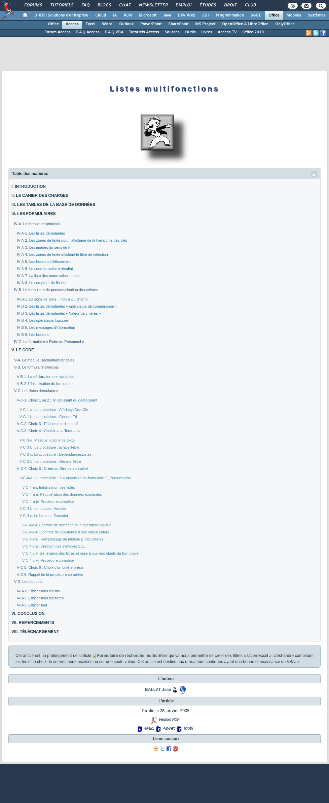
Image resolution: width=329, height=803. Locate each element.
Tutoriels (61, 5)
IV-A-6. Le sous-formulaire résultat (45, 269)
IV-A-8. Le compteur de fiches (41, 283)
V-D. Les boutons (28, 582)
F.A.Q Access (88, 32)
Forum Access (57, 32)
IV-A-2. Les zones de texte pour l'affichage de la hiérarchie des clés (72, 240)
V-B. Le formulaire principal (36, 367)
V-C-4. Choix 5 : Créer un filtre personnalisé (52, 468)
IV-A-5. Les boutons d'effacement (44, 261)
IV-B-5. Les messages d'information (46, 327)
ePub (148, 728)
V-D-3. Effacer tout (32, 605)
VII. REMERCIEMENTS (32, 622)
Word (107, 24)
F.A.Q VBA (114, 32)
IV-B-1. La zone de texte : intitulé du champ (52, 299)
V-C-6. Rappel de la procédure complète (50, 574)
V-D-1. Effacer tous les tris (38, 591)
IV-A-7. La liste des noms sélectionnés (48, 276)
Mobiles (293, 15)
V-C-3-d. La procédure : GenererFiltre (50, 461)
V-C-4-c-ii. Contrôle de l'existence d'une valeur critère (65, 532)
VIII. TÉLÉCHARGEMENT (35, 631)
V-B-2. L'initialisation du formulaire (45, 384)
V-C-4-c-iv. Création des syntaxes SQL (53, 546)
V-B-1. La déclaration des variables (45, 377)
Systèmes (317, 15)
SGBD (256, 15)
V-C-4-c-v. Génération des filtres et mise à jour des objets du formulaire (80, 553)
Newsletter (153, 5)
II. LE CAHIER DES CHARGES (39, 195)
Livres (206, 32)
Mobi (187, 728)
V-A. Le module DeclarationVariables (44, 360)
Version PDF (168, 720)
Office (274, 15)
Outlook (126, 24)
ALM (127, 15)
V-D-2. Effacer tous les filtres (40, 598)
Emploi (183, 5)
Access (72, 24)
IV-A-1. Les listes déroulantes (41, 233)
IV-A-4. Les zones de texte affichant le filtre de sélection (62, 254)
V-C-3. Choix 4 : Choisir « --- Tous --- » (48, 431)
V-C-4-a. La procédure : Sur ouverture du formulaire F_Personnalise (75, 478)
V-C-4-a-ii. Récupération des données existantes (62, 494)
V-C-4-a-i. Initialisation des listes (48, 487)
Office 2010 (253, 32)
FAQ (85, 5)
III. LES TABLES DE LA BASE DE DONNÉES (53, 204)
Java (167, 15)
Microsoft (147, 15)
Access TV (227, 32)
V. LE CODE (22, 350)
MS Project (205, 24)
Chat (124, 5)
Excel (90, 24)
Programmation (230, 15)
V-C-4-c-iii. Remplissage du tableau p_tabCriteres (63, 539)
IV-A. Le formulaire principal (37, 224)
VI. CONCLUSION (28, 613)
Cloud (100, 15)
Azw (166, 728)
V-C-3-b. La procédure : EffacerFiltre (49, 447)
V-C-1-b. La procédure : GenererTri (48, 417)
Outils (190, 32)
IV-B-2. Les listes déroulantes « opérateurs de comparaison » (67, 306)
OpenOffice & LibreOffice (245, 24)
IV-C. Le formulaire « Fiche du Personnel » (49, 342)
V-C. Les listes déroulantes (36, 391)
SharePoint (178, 24)
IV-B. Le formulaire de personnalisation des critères (56, 290)
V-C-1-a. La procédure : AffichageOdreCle (54, 410)
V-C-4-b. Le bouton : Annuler (43, 509)
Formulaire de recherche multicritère (132, 655)
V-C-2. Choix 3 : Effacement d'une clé (47, 424)
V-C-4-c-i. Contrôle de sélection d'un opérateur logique (66, 525)
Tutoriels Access (144, 32)
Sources (172, 32)
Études (207, 5)
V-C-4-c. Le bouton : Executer (44, 516)
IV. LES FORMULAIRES (33, 213)
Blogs (104, 5)
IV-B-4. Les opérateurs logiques (43, 320)
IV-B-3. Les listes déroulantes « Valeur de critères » (59, 313)
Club (250, 5)
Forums (32, 5)
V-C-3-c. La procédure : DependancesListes (56, 454)
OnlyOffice (285, 24)
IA (115, 15)
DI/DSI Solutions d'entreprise (61, 15)
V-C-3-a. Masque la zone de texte (47, 440)
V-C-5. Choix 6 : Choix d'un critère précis (50, 567)
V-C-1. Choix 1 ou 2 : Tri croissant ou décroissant (57, 400)
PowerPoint (150, 24)
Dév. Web (186, 15)
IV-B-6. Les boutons (33, 335)
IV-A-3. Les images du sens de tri (44, 247)
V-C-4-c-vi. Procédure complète (48, 560)
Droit (230, 5)
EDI (205, 15)
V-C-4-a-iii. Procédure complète (48, 501)
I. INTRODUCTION (28, 186)
